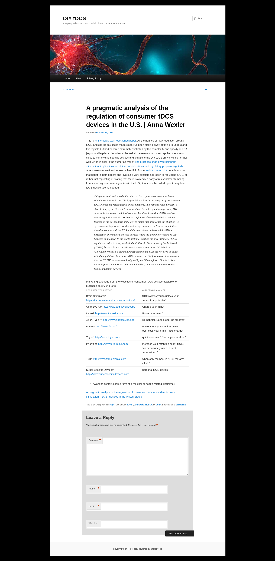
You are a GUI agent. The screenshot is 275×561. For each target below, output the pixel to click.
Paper (112, 405)
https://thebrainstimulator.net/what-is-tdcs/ (110, 300)
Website (93, 523)
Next (208, 89)
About (79, 78)
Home (67, 78)
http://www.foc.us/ (106, 326)
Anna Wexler (140, 405)
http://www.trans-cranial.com (109, 358)
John (158, 405)
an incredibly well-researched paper (115, 140)
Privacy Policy (94, 78)
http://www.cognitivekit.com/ (119, 306)
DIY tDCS (74, 18)
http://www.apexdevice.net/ (118, 319)
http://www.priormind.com (113, 343)
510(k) (130, 405)
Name (94, 488)
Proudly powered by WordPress (146, 549)
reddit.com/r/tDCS (156, 170)
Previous (69, 89)
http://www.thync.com (107, 337)
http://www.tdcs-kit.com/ (109, 313)
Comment (95, 440)
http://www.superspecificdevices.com (107, 373)
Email (94, 506)
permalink (181, 405)
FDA (150, 405)
